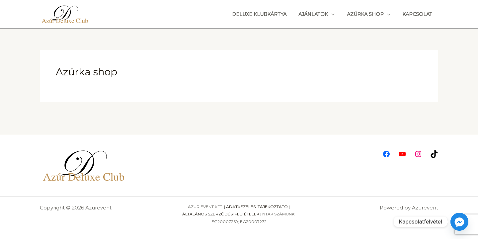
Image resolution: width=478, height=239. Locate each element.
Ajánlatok (319, 14)
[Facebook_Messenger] (459, 222)
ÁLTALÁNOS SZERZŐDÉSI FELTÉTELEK (220, 213)
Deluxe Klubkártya (268, 14)
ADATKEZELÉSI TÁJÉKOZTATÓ (257, 206)
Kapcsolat (419, 14)
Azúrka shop (369, 14)
